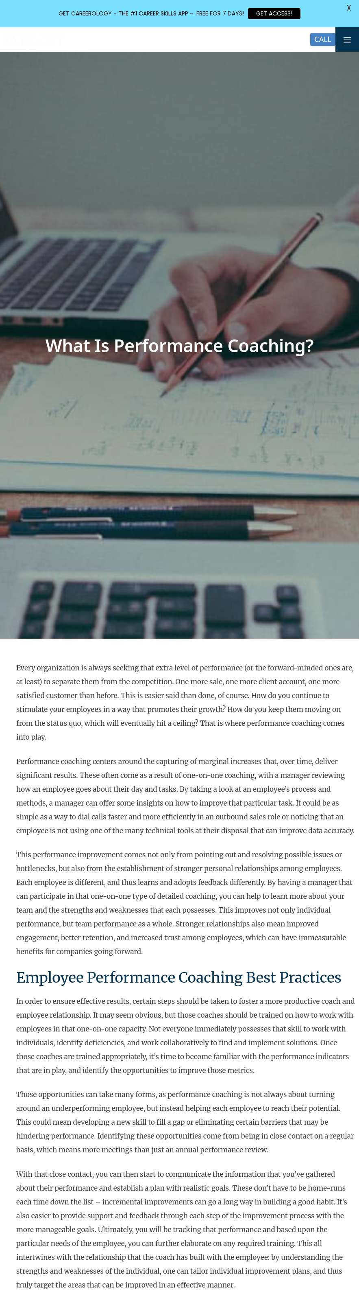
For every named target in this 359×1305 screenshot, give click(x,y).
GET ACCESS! (274, 13)
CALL (322, 39)
